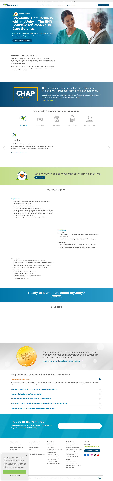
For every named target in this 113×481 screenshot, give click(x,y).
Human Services (34, 442)
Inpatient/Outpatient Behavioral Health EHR (74, 449)
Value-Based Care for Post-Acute (53, 463)
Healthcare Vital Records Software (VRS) (73, 447)
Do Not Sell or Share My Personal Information (48, 478)
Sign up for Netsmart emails (90, 446)
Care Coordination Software (15, 445)
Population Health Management (72, 452)
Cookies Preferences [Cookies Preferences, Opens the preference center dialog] (15, 475)
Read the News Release (47, 100)
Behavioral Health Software (71, 445)
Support (73, 5)
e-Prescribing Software (14, 452)
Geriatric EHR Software (51, 444)
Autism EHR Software (33, 445)
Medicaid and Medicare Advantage (72, 463)
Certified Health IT (77, 478)
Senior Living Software (51, 459)
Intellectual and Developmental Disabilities (37, 454)
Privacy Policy (35, 478)
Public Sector (70, 442)
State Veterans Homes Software (72, 456)
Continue (14, 471)
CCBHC (30, 449)
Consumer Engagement (14, 449)
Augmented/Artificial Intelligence (16, 444)
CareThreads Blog (60, 1)
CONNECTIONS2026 (41, 1)
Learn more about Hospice (17, 152)
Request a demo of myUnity (22, 40)
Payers (68, 459)
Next (109, 148)
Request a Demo (103, 5)
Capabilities (14, 442)
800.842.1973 (87, 444)
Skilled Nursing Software (52, 461)
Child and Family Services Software (35, 451)
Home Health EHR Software (52, 445)
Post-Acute (51, 442)
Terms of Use (70, 478)
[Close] (26, 455)
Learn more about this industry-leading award (61, 361)
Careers (67, 1)
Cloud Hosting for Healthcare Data (16, 447)
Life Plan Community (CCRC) (52, 457)
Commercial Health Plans (70, 462)
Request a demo (40, 177)
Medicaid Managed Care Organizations (73, 465)
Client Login (73, 1)
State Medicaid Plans (70, 467)
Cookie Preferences (62, 478)
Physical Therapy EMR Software (53, 456)
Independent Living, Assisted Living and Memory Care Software (54, 450)
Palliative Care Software (51, 452)
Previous (4, 148)
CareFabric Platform (51, 1)
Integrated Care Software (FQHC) (35, 452)
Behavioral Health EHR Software (35, 447)
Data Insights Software (14, 451)
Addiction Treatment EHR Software (35, 444)
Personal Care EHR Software (52, 454)
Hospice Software (50, 447)
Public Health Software (70, 454)
